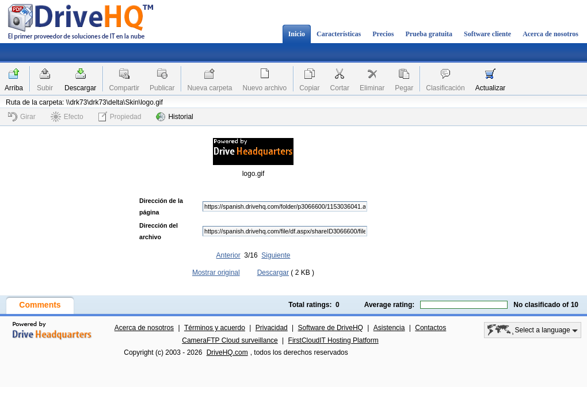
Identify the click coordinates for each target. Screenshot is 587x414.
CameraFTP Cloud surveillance (230, 340)
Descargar (80, 88)
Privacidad (272, 328)
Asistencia (389, 328)
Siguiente (275, 255)
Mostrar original (216, 273)
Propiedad (120, 116)
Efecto (67, 117)
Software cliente (487, 34)
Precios (383, 34)
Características (339, 34)
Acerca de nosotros (550, 34)
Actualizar (490, 88)
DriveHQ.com (227, 352)
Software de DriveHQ (330, 328)
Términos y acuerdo (214, 328)
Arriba (14, 88)
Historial (174, 116)
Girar (22, 116)
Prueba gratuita (428, 34)
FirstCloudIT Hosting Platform (333, 340)
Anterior (228, 255)
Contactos (430, 328)
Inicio (296, 34)
